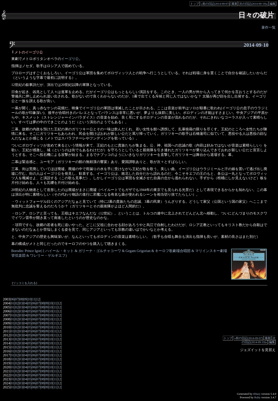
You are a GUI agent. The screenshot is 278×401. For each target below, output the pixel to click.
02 (16, 303)
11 (33, 299)
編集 (273, 3)
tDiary (256, 393)
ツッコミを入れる (24, 283)
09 (25, 299)
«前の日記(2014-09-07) (215, 3)
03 (21, 303)
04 (25, 303)
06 (12, 299)
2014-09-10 (256, 45)
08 (21, 299)
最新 (234, 3)
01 (12, 303)
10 (29, 299)
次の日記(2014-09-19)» (253, 3)
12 (38, 299)
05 (29, 303)
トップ (194, 3)
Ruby (257, 397)
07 (16, 299)
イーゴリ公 (70, 59)
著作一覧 (268, 27)
